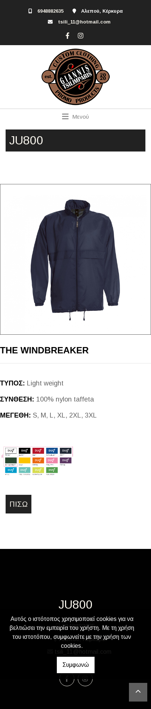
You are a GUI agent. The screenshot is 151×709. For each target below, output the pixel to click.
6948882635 (50, 11)
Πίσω (18, 504)
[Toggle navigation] (75, 116)
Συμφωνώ (75, 665)
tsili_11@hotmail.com (84, 22)
